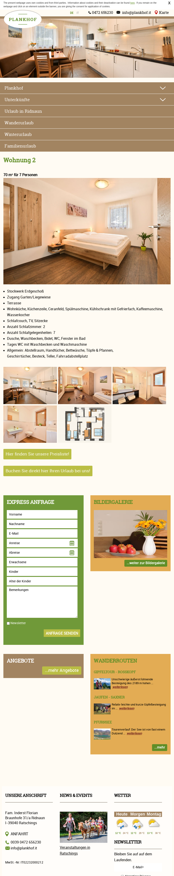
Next (139, 48)
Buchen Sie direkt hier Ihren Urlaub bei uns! (48, 470)
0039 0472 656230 (26, 842)
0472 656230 (102, 12)
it (78, 13)
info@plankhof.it (136, 12)
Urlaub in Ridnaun (23, 111)
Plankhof (14, 88)
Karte (164, 12)
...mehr (159, 747)
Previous (35, 48)
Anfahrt (19, 834)
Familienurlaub (20, 146)
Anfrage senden (62, 633)
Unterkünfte (17, 100)
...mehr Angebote (62, 670)
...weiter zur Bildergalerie (146, 563)
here (132, 3)
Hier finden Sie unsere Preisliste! (37, 454)
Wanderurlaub (19, 123)
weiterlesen (120, 687)
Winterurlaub (18, 134)
